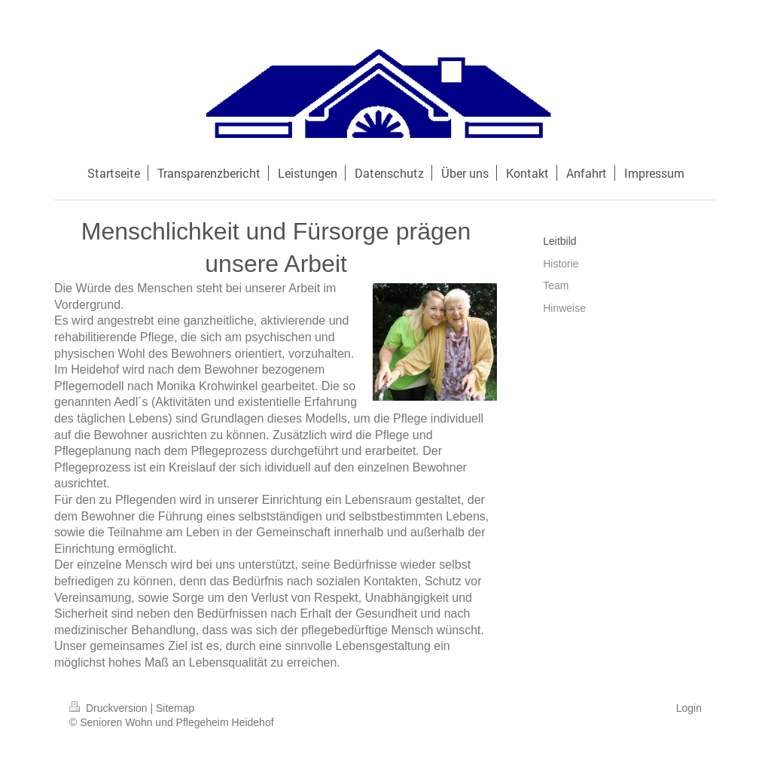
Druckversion (109, 708)
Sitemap (175, 708)
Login (689, 708)
